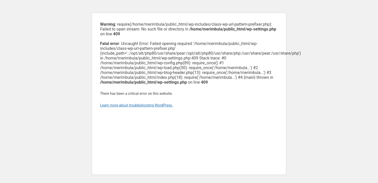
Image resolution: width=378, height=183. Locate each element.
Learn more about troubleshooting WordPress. (136, 105)
